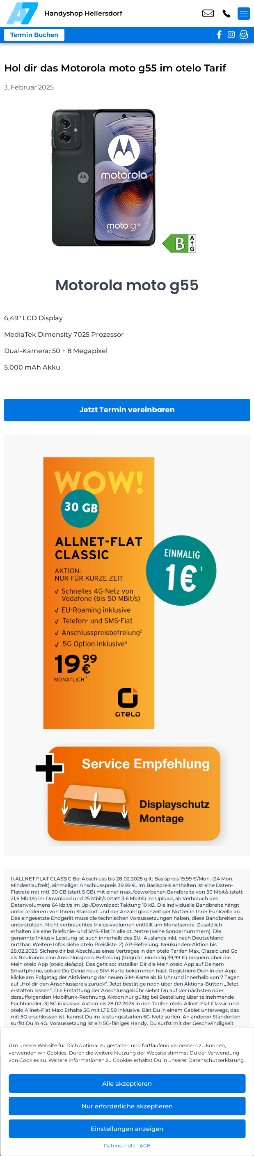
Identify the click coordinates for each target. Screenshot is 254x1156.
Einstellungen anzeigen (127, 1129)
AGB (145, 1145)
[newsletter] (244, 35)
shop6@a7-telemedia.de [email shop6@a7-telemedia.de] (208, 13)
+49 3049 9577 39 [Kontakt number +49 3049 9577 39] (226, 13)
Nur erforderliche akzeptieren (127, 1106)
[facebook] (219, 35)
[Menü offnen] (244, 13)
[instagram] (231, 35)
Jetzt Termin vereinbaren (127, 409)
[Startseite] (22, 13)
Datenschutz (119, 1145)
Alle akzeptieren (127, 1083)
